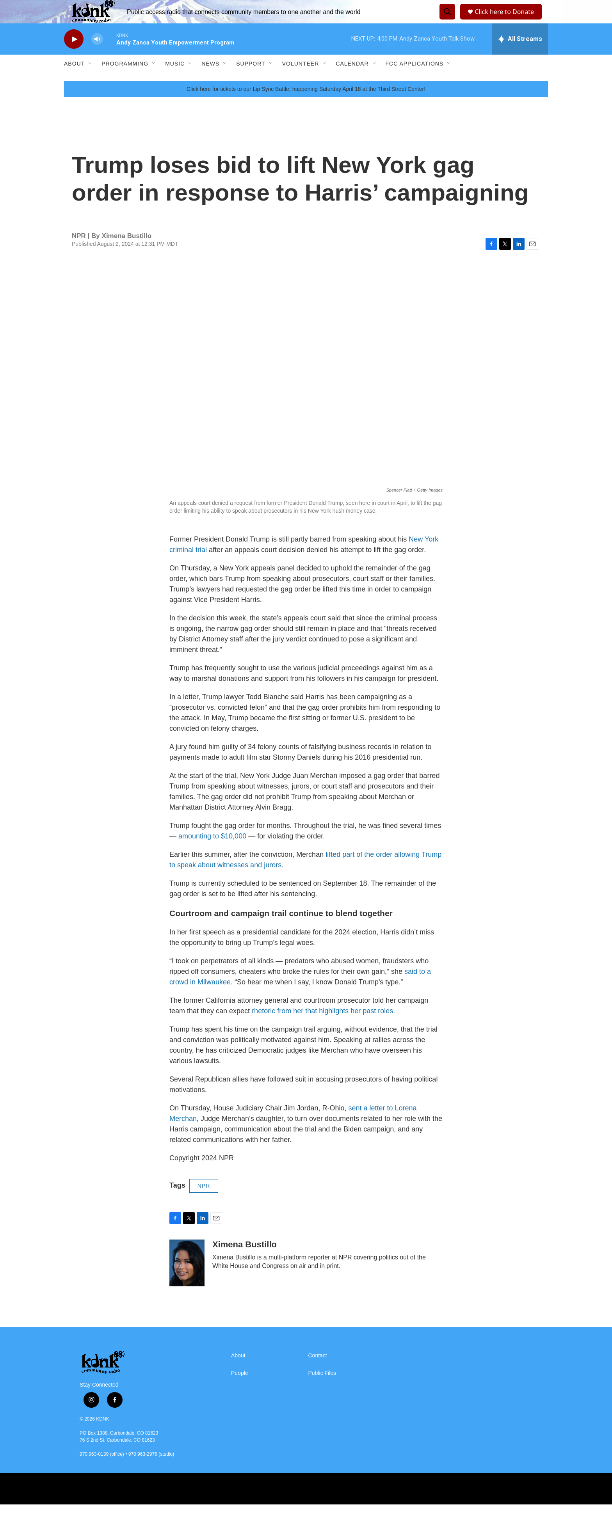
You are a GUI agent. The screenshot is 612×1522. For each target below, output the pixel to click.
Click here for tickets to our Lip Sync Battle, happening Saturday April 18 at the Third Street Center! (306, 106)
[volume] (97, 57)
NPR (203, 1203)
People (239, 1391)
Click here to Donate (506, 20)
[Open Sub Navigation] (90, 81)
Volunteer (300, 81)
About (74, 81)
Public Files (322, 1391)
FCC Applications (415, 81)
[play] (74, 56)
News (210, 81)
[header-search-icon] (446, 20)
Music (175, 81)
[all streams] (520, 56)
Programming (124, 81)
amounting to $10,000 (212, 854)
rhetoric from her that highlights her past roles (322, 1028)
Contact (317, 1373)
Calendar (352, 81)
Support (250, 81)
